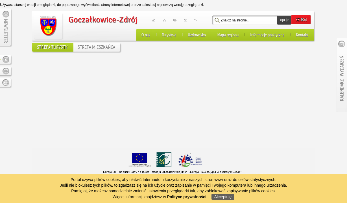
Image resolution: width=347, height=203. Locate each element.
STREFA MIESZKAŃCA (96, 44)
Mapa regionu (228, 32)
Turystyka (169, 32)
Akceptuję (223, 197)
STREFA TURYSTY (52, 44)
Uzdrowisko (197, 32)
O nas (145, 32)
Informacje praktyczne (267, 32)
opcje (284, 16)
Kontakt (302, 32)
